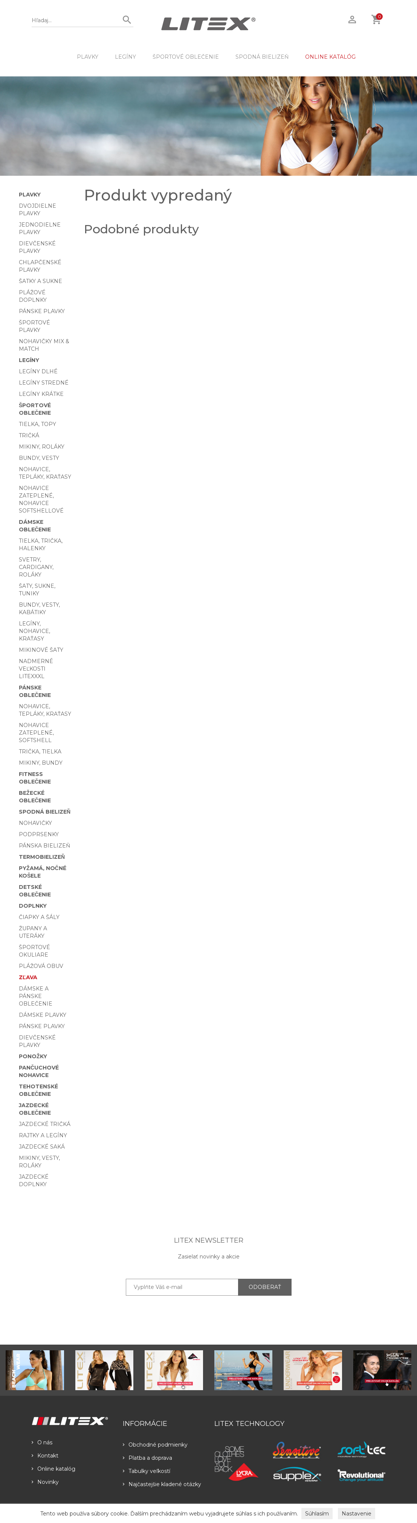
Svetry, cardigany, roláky (36, 567)
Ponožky (33, 1056)
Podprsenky (39, 834)
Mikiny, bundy (41, 762)
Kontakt (45, 1455)
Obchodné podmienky (155, 1444)
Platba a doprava (147, 1458)
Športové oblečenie (186, 56)
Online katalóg (53, 1468)
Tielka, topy (37, 424)
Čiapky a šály (39, 917)
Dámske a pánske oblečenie (35, 996)
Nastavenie (356, 1513)
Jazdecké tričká (44, 1124)
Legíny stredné (44, 382)
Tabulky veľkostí (146, 1471)
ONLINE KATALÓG (330, 56)
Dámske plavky (42, 1015)
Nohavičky (35, 823)
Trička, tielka (40, 751)
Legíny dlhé (38, 371)
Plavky (87, 56)
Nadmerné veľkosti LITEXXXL (36, 669)
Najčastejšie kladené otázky (162, 1484)
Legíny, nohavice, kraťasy (34, 631)
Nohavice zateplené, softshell (36, 733)
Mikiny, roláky (41, 446)
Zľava (28, 977)
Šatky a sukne (40, 281)
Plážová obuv (41, 966)
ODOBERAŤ (265, 1287)
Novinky (45, 1482)
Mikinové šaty (41, 650)
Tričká (29, 435)
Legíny (125, 56)
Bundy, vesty (39, 458)
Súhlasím (317, 1513)
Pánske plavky (42, 311)
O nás (42, 1442)
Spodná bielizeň (262, 56)
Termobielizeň (42, 857)
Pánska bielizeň (44, 845)
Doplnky (33, 905)
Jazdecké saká (42, 1146)
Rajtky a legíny (43, 1135)
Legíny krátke (41, 394)
